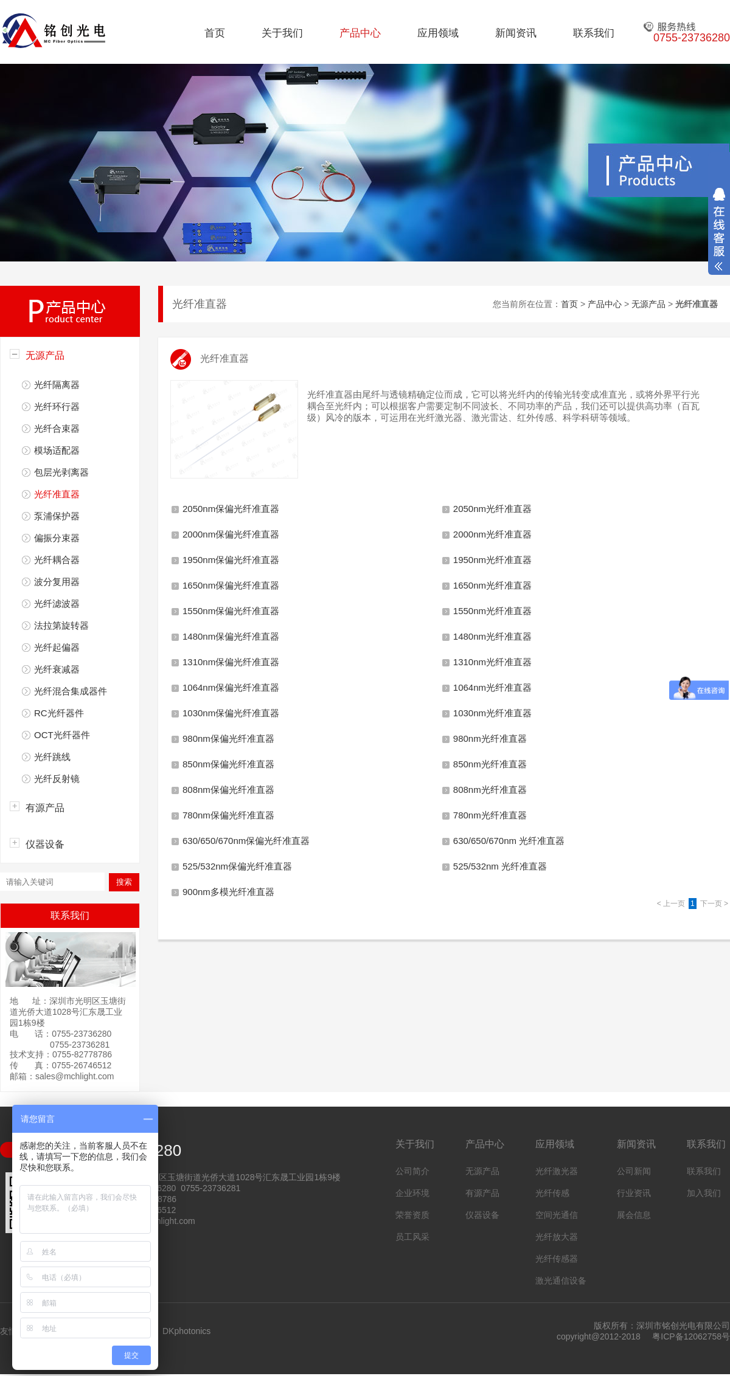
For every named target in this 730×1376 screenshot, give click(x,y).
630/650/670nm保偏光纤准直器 (246, 840)
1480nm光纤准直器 (492, 636)
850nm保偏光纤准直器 (228, 764)
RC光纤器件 (59, 713)
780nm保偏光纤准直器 (228, 815)
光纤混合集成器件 (70, 691)
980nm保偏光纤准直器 (228, 738)
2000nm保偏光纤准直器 (230, 534)
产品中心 (360, 33)
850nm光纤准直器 (490, 764)
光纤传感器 (556, 1259)
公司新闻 (634, 1171)
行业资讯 (634, 1193)
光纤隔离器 (57, 384)
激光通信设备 (560, 1280)
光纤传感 (552, 1193)
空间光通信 (556, 1215)
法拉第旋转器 (61, 625)
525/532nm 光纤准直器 (500, 866)
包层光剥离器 (61, 472)
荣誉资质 (412, 1215)
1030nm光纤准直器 (492, 713)
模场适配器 (57, 450)
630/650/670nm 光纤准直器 (509, 840)
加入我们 (704, 1193)
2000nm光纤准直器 (492, 534)
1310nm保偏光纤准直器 (230, 662)
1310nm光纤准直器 (492, 662)
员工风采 (412, 1237)
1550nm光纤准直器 (492, 611)
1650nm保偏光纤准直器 (230, 585)
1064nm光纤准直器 (492, 687)
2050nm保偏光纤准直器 (230, 508)
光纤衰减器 (57, 669)
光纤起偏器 (57, 647)
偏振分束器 (57, 538)
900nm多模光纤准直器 (228, 892)
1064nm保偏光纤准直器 (230, 687)
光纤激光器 (556, 1171)
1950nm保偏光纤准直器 (230, 560)
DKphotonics (186, 1331)
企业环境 (412, 1193)
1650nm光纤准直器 (492, 585)
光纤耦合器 (57, 560)
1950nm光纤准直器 (492, 560)
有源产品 (45, 808)
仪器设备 (45, 844)
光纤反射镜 (57, 778)
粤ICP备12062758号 (691, 1336)
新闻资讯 (516, 33)
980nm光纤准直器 (490, 738)
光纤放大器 (556, 1237)
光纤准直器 (57, 494)
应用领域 (438, 33)
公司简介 (412, 1171)
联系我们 (593, 33)
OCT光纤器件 (62, 735)
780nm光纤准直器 (490, 815)
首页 (214, 33)
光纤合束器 (57, 428)
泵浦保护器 (57, 516)
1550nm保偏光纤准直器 (230, 611)
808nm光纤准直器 (490, 789)
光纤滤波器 (57, 603)
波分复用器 (57, 581)
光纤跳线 (52, 757)
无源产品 (45, 355)
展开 (719, 229)
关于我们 (282, 33)
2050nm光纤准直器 (492, 508)
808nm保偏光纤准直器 (228, 789)
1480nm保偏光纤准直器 (230, 636)
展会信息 (634, 1215)
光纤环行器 (57, 406)
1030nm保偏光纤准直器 (230, 713)
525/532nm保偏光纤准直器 (237, 866)
